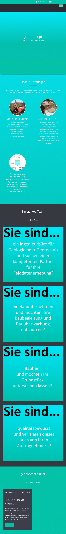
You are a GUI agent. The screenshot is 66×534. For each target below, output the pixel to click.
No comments (26, 492)
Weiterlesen (9, 525)
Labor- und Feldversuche (48, 119)
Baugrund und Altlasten (17, 119)
